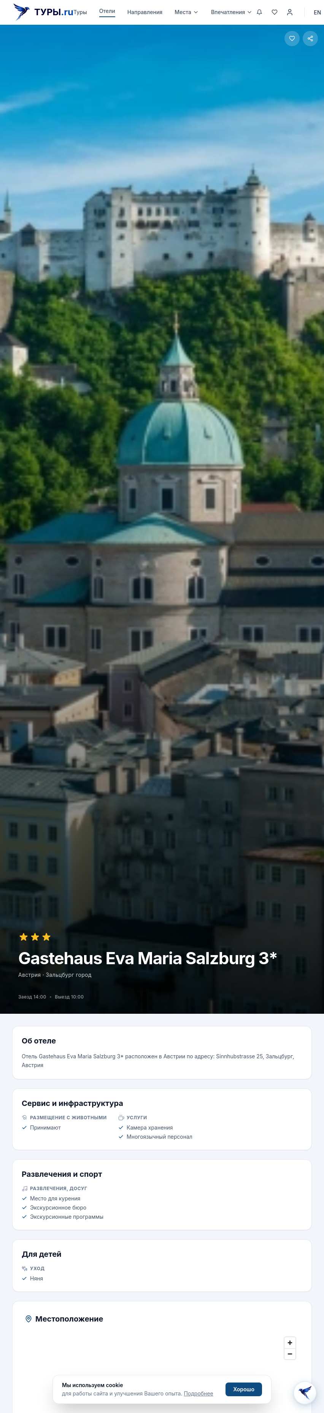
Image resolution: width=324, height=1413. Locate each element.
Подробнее (198, 1393)
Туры (80, 12)
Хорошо (243, 1389)
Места (187, 12)
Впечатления (232, 12)
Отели (107, 11)
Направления (145, 12)
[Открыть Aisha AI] (305, 1392)
